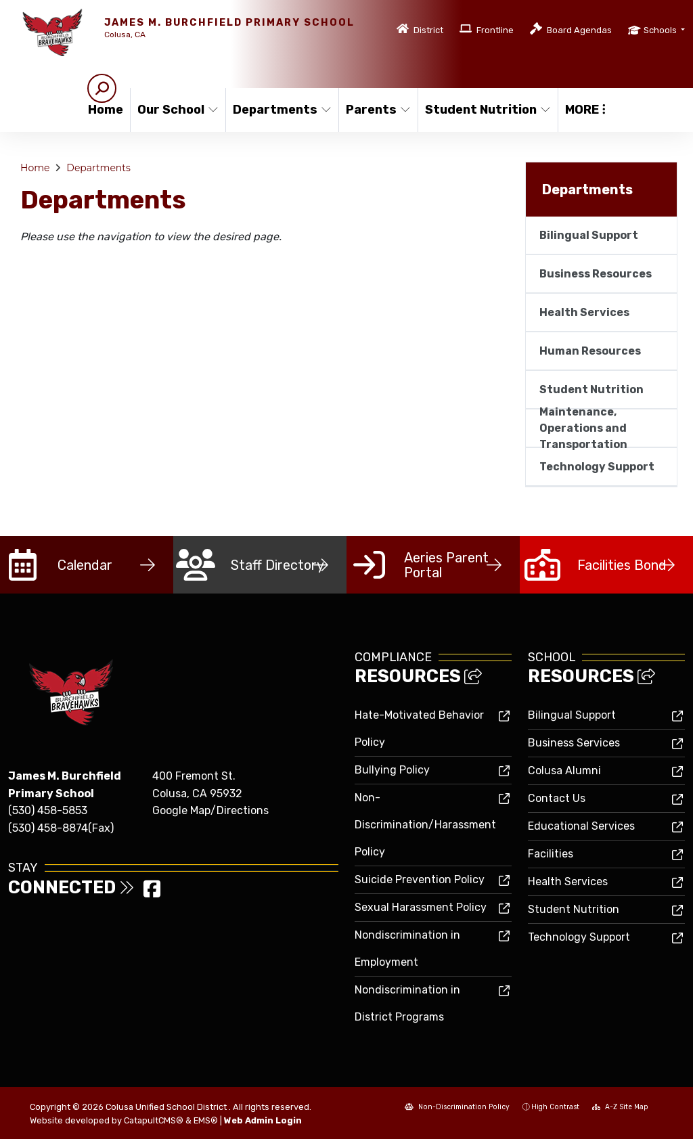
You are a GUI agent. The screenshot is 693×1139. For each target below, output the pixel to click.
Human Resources (590, 350)
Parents (377, 109)
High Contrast (555, 1106)
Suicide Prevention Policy (420, 879)
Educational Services (581, 826)
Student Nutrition (484, 109)
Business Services (574, 742)
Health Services (584, 312)
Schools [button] (661, 30)
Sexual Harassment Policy (421, 907)
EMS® (206, 1120)
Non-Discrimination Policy (457, 1106)
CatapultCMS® (153, 1120)
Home (105, 109)
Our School (176, 109)
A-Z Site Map (620, 1106)
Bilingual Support (588, 235)
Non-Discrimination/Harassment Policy (425, 824)
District (428, 30)
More (585, 109)
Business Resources (595, 273)
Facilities (550, 853)
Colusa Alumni (564, 770)
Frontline (495, 30)
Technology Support (596, 466)
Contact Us (556, 798)
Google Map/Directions (210, 810)
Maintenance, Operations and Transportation (583, 428)
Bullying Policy (392, 769)
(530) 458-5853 (47, 810)
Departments (280, 109)
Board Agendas (579, 30)
